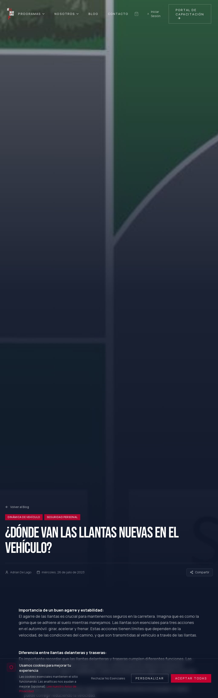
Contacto (118, 14)
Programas (31, 14)
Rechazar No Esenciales (108, 678)
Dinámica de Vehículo (24, 517)
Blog (93, 14)
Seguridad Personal (62, 517)
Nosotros (66, 14)
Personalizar (150, 678)
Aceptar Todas (191, 678)
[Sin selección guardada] (136, 14)
